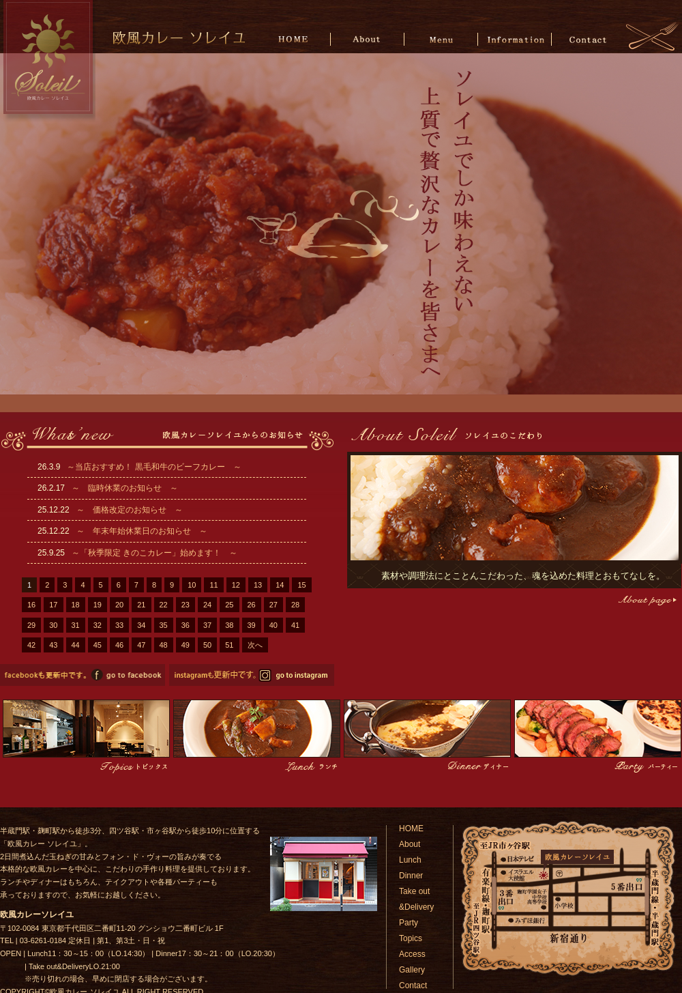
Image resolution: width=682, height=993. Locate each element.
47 (141, 645)
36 (185, 625)
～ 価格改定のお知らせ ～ (129, 510)
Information (514, 38)
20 (119, 605)
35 (164, 625)
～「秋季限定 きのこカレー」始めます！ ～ (154, 553)
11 (213, 585)
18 (76, 605)
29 (31, 625)
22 (164, 605)
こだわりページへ (646, 600)
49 (185, 645)
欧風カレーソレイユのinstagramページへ (251, 675)
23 (185, 605)
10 (192, 585)
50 (207, 645)
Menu (441, 38)
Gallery (412, 970)
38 (229, 625)
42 (31, 645)
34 (141, 625)
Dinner (411, 875)
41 (295, 625)
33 (119, 625)
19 (97, 605)
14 (280, 585)
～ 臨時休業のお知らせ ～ (125, 488)
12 (236, 585)
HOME (295, 38)
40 (273, 625)
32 (97, 625)
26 (252, 605)
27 (273, 605)
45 (97, 645)
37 (207, 625)
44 (76, 645)
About (368, 38)
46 (119, 645)
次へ (255, 645)
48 (164, 645)
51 (229, 645)
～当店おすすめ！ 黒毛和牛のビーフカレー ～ (154, 467)
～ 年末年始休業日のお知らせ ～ (141, 531)
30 (53, 625)
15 (301, 585)
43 (53, 645)
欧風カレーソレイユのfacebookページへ (82, 675)
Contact (587, 38)
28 (295, 605)
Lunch (410, 860)
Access (412, 954)
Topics (410, 938)
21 (141, 605)
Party (408, 922)
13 (258, 585)
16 (31, 605)
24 (207, 605)
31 (76, 625)
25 (229, 605)
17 (53, 605)
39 (252, 625)
